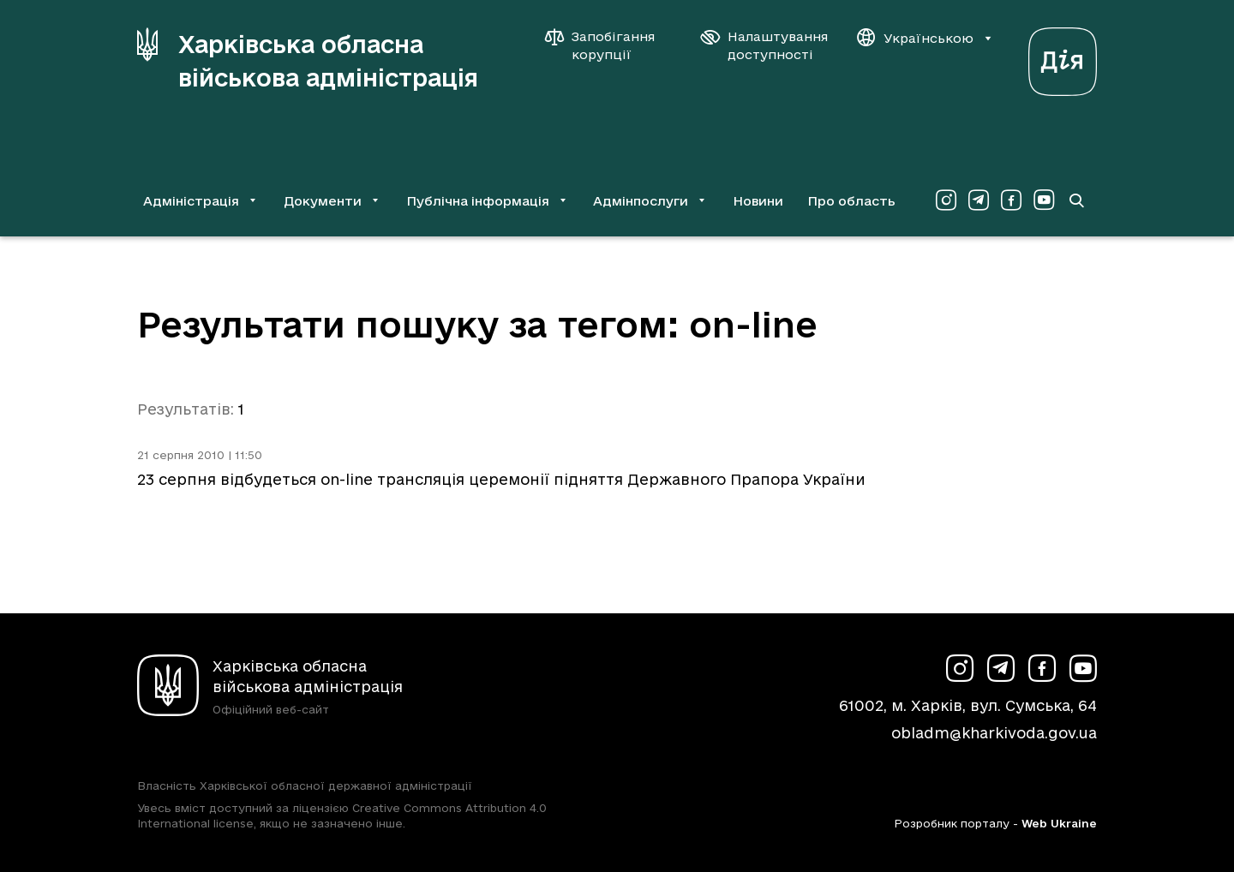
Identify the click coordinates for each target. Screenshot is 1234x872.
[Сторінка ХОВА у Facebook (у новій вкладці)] (1011, 200)
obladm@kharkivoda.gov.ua (994, 733)
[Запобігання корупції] (608, 45)
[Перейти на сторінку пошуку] (1076, 200)
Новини (758, 201)
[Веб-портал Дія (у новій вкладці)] (1062, 57)
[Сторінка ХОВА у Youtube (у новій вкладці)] (1043, 200)
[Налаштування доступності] (764, 45)
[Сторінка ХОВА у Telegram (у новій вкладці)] (978, 200)
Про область (851, 201)
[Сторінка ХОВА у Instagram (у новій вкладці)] (946, 200)
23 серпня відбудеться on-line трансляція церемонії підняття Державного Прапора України (501, 479)
